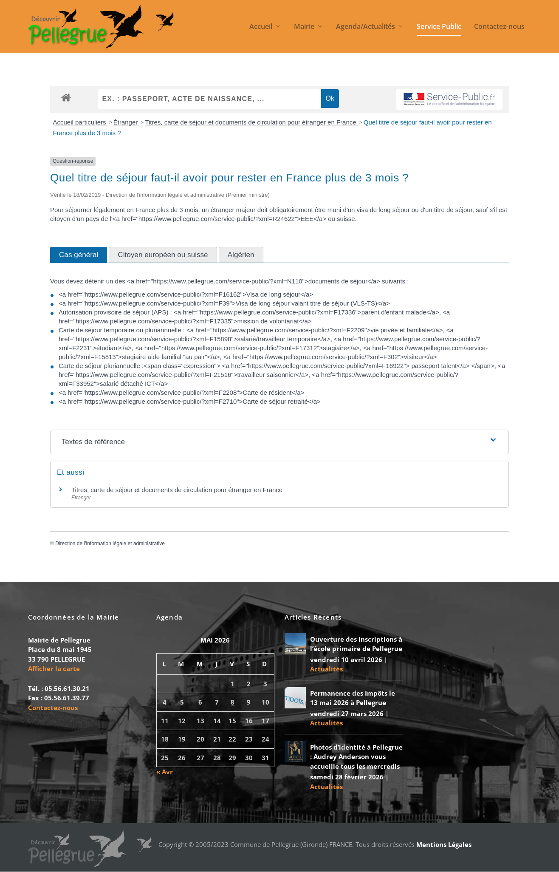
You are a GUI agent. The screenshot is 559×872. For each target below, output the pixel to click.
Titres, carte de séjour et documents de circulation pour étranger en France (251, 122)
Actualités (326, 669)
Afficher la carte (54, 668)
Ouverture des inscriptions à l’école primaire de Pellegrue (356, 644)
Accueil (260, 27)
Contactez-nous (499, 27)
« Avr (164, 771)
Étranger (126, 122)
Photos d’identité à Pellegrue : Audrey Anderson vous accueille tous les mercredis (356, 756)
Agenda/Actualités (365, 27)
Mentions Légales (443, 844)
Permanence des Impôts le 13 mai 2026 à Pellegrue (352, 698)
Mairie (304, 27)
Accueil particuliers (80, 122)
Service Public (439, 27)
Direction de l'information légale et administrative (110, 543)
